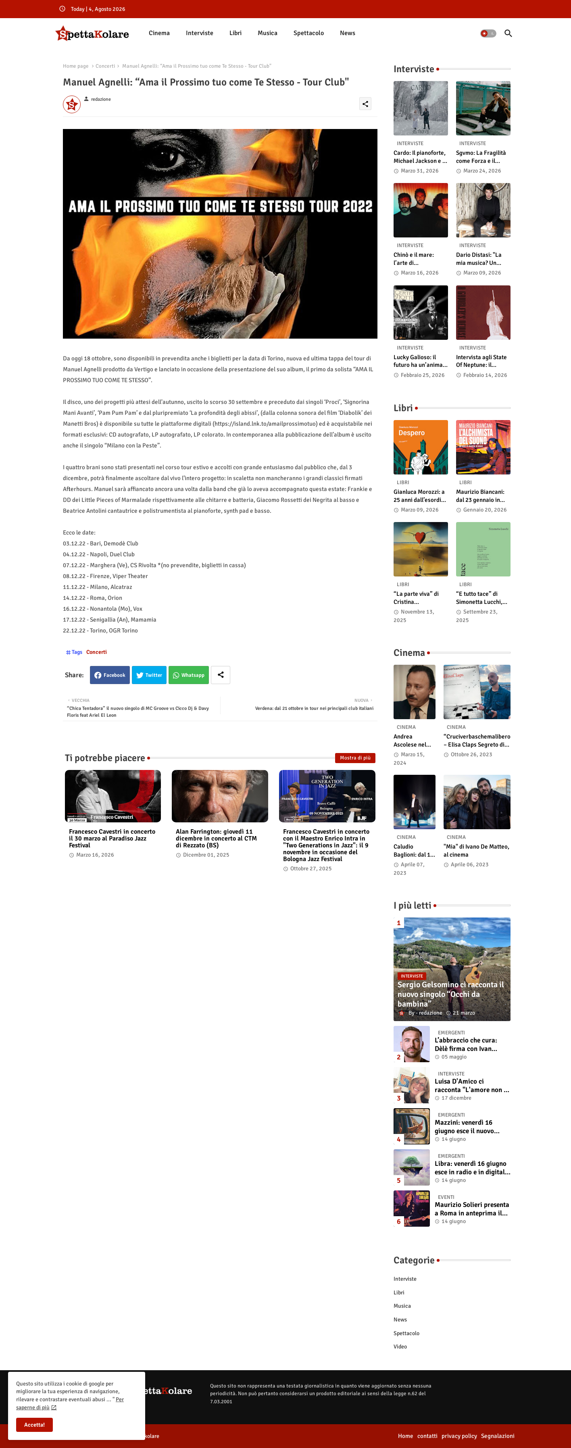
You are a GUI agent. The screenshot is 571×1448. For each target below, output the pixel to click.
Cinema (159, 33)
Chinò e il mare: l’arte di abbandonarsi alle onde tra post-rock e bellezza (420, 259)
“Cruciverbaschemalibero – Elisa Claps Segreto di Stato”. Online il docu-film (477, 741)
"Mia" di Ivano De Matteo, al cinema (476, 850)
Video (400, 1346)
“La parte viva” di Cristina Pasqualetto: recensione (416, 598)
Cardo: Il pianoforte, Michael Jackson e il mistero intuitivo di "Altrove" (420, 157)
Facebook (114, 675)
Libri (235, 33)
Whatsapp (192, 675)
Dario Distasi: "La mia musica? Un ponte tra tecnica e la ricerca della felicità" (483, 259)
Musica (267, 33)
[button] (488, 33)
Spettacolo (309, 33)
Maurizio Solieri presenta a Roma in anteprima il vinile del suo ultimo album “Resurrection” (472, 1209)
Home (405, 1436)
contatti (427, 1436)
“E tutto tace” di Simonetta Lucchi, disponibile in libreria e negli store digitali (482, 598)
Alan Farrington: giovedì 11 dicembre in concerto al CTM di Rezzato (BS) (216, 838)
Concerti (105, 66)
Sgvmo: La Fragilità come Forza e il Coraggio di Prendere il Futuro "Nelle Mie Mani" (481, 157)
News (347, 33)
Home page (76, 66)
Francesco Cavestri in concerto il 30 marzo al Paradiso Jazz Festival (112, 838)
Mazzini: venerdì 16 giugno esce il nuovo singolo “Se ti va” (464, 1127)
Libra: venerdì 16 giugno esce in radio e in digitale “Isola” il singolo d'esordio (471, 1168)
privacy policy (459, 1436)
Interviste (199, 33)
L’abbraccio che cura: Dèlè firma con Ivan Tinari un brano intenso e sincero (471, 1044)
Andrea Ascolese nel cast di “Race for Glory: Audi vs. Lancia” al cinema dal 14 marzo (412, 741)
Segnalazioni (498, 1436)
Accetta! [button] (34, 1424)
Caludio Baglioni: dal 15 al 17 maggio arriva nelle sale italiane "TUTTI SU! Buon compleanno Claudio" (415, 851)
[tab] (159, 33)
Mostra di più (355, 758)
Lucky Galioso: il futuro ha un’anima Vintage (418, 361)
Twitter (154, 675)
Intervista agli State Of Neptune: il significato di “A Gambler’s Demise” (481, 361)
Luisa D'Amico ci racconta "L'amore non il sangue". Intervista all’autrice (471, 1086)
